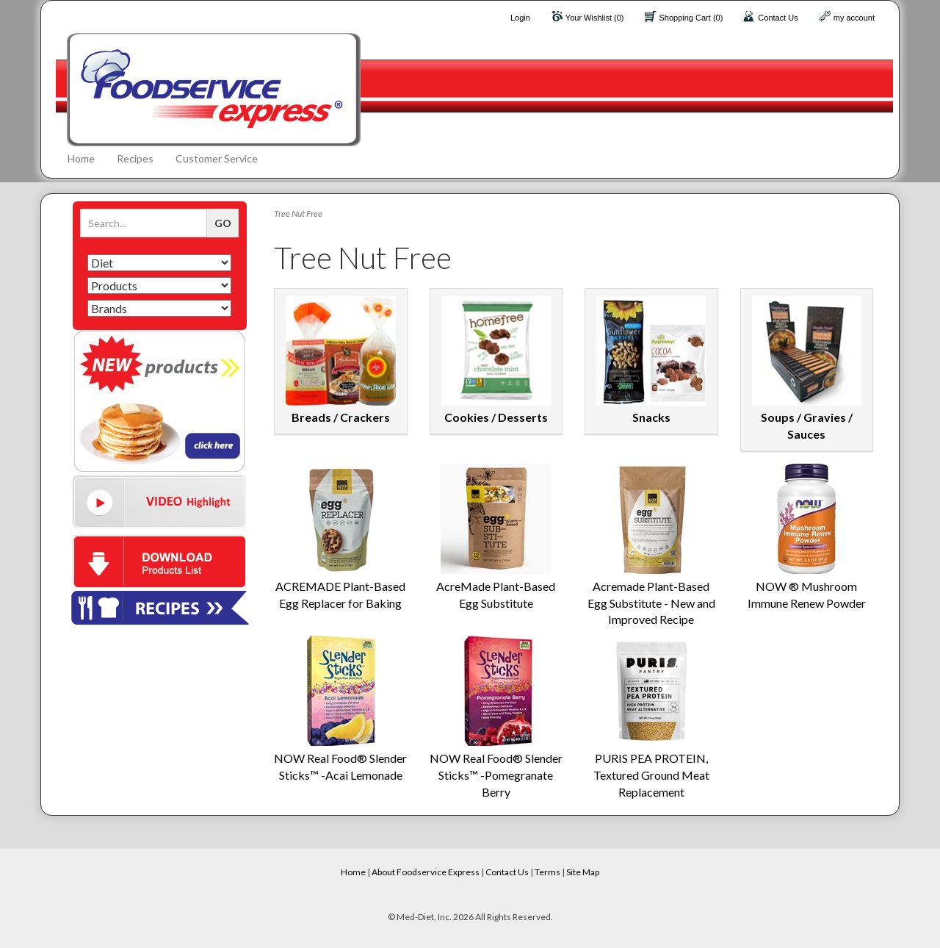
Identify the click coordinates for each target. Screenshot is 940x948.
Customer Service (217, 158)
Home (81, 158)
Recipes (135, 158)
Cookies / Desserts (496, 417)
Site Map (582, 871)
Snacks (651, 417)
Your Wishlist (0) (594, 17)
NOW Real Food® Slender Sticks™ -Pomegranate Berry (496, 775)
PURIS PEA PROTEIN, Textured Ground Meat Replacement (651, 775)
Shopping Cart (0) (691, 17)
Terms (547, 871)
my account (854, 17)
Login (520, 17)
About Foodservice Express (426, 871)
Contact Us (778, 17)
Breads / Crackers (341, 417)
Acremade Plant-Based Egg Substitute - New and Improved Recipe (651, 603)
